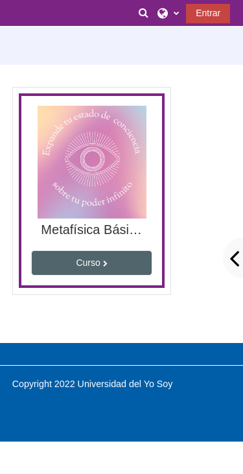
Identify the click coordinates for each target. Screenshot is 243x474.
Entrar (208, 13)
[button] (144, 13)
